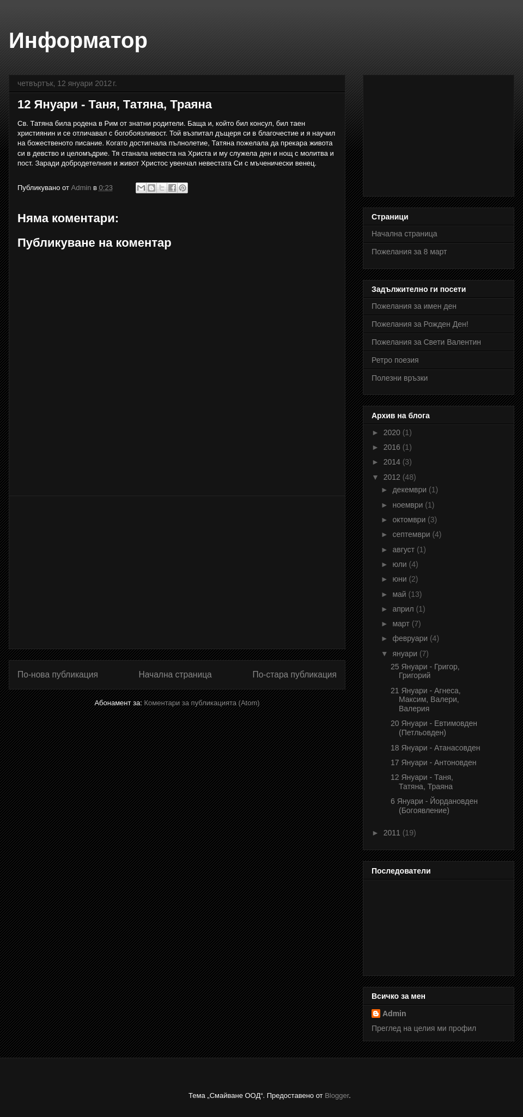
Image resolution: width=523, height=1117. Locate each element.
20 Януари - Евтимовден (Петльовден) (434, 728)
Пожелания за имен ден (414, 306)
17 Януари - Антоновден (434, 762)
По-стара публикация (294, 674)
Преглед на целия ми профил (424, 1028)
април (404, 609)
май (400, 594)
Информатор (78, 40)
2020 (393, 432)
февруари (411, 638)
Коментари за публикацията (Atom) (202, 703)
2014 (393, 461)
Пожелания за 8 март (409, 251)
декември (410, 489)
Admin (394, 1013)
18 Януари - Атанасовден (435, 747)
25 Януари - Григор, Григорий (425, 671)
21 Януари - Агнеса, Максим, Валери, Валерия (426, 699)
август (404, 549)
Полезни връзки (400, 378)
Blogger (337, 1095)
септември (412, 534)
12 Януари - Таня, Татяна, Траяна (422, 782)
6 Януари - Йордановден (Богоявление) (434, 806)
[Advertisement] (177, 572)
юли (400, 564)
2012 (393, 477)
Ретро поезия (395, 360)
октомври (410, 519)
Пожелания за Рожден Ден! (420, 324)
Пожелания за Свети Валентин (426, 342)
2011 (393, 832)
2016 (393, 447)
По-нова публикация (57, 674)
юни (400, 579)
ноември (408, 504)
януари (405, 653)
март (401, 623)
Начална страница (174, 674)
